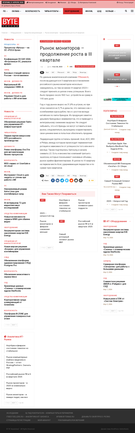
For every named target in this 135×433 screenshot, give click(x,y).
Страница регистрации (18, 420)
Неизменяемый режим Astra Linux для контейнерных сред (15, 191)
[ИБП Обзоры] (117, 99)
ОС (18, 44)
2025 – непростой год (117, 201)
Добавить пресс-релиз (11, 6)
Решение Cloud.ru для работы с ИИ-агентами (15, 97)
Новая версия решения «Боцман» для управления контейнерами (17, 249)
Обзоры (72, 2)
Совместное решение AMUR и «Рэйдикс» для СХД (114, 284)
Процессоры (10, 44)
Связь (6, 70)
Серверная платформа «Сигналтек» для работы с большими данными (116, 266)
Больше (110, 11)
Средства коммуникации (15, 214)
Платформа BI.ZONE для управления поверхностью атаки (17, 316)
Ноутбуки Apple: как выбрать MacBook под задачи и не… (117, 146)
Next (50, 248)
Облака (15, 11)
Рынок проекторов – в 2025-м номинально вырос (16, 386)
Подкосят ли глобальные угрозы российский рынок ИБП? (117, 54)
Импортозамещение (35, 2)
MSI (68, 72)
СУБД (6, 257)
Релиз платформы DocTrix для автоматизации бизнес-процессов (17, 152)
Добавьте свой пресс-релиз (96, 417)
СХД (6, 283)
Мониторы (83, 72)
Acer (47, 72)
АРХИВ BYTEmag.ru (65, 417)
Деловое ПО (17, 81)
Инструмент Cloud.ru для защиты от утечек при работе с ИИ (16, 177)
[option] (117, 64)
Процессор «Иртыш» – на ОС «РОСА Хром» (16, 48)
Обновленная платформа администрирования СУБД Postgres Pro (17, 263)
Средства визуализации (85, 66)
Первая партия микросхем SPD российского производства (17, 138)
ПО (4, 11)
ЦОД (99, 11)
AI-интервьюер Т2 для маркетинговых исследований (15, 205)
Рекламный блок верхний (71, 420)
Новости (57, 41)
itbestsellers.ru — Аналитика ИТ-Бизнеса (27, 417)
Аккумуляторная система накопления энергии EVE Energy (16, 233)
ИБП (42, 200)
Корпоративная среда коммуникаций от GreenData (15, 302)
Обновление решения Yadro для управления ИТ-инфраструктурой (17, 124)
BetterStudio (124, 429)
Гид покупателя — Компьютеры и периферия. (49, 413)
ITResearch (60, 72)
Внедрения (50, 2)
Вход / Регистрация (125, 2)
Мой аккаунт (44, 420)
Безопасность (32, 11)
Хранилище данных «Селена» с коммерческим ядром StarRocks (17, 288)
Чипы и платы (51, 11)
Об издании (12, 413)
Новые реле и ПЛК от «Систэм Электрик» (113, 299)
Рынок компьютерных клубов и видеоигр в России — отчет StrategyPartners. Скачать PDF (18, 362)
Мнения (62, 2)
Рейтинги (66, 41)
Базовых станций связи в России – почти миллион (16, 74)
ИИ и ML (89, 11)
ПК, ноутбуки (117, 116)
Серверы (107, 261)
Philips (75, 72)
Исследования (46, 41)
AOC (53, 72)
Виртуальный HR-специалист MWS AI (13, 85)
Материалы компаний (87, 2)
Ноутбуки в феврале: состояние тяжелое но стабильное (17, 348)
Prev (43, 248)
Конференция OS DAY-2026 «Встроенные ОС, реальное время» (17, 61)
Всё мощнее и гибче (117, 79)
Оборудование (72, 11)
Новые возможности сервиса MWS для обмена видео (17, 219)
